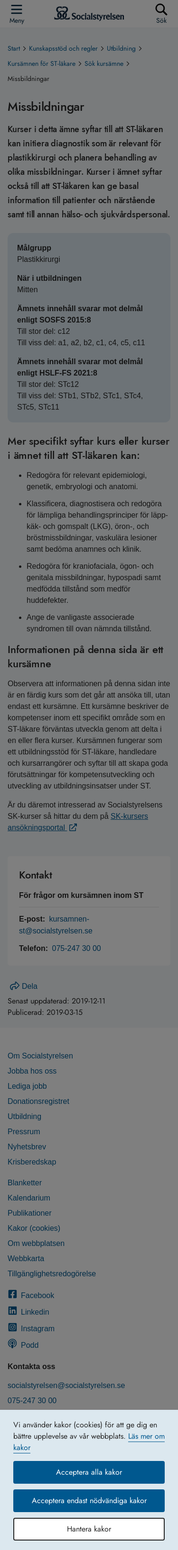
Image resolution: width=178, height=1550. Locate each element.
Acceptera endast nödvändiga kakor (89, 1500)
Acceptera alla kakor (89, 1472)
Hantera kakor (89, 1528)
